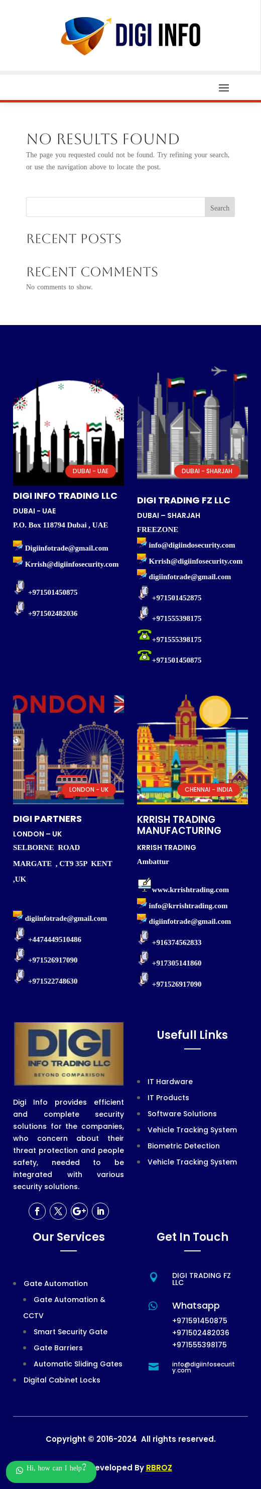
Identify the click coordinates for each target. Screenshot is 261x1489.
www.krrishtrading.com (190, 890)
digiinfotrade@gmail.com (190, 921)
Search (219, 209)
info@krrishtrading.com (188, 906)
